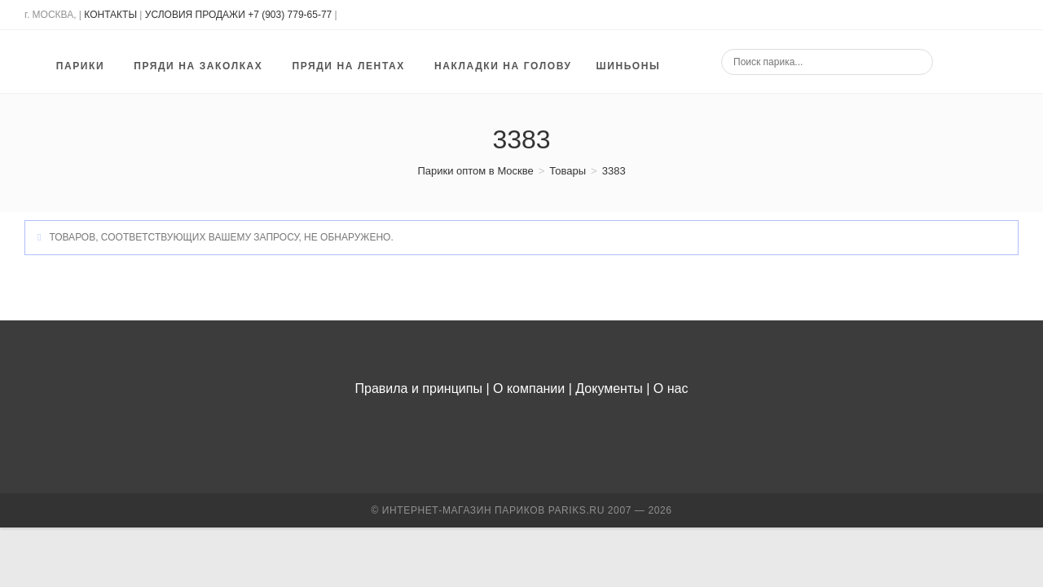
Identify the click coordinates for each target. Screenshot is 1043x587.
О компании (529, 388)
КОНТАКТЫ (110, 14)
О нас (671, 388)
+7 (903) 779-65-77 (291, 14)
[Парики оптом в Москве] (475, 171)
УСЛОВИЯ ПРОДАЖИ (195, 14)
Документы (608, 388)
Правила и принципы (418, 388)
